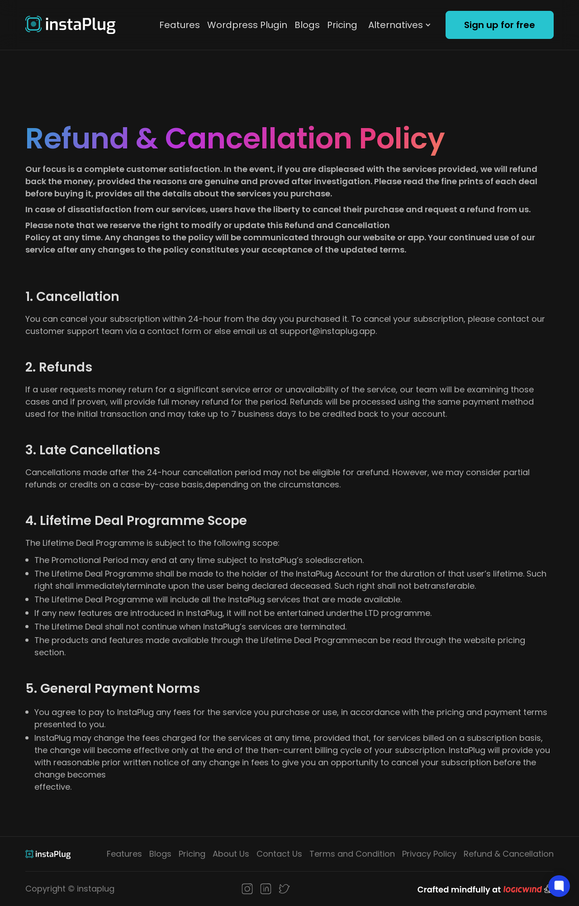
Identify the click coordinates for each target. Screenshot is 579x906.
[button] (400, 24)
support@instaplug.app (327, 331)
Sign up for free (499, 25)
